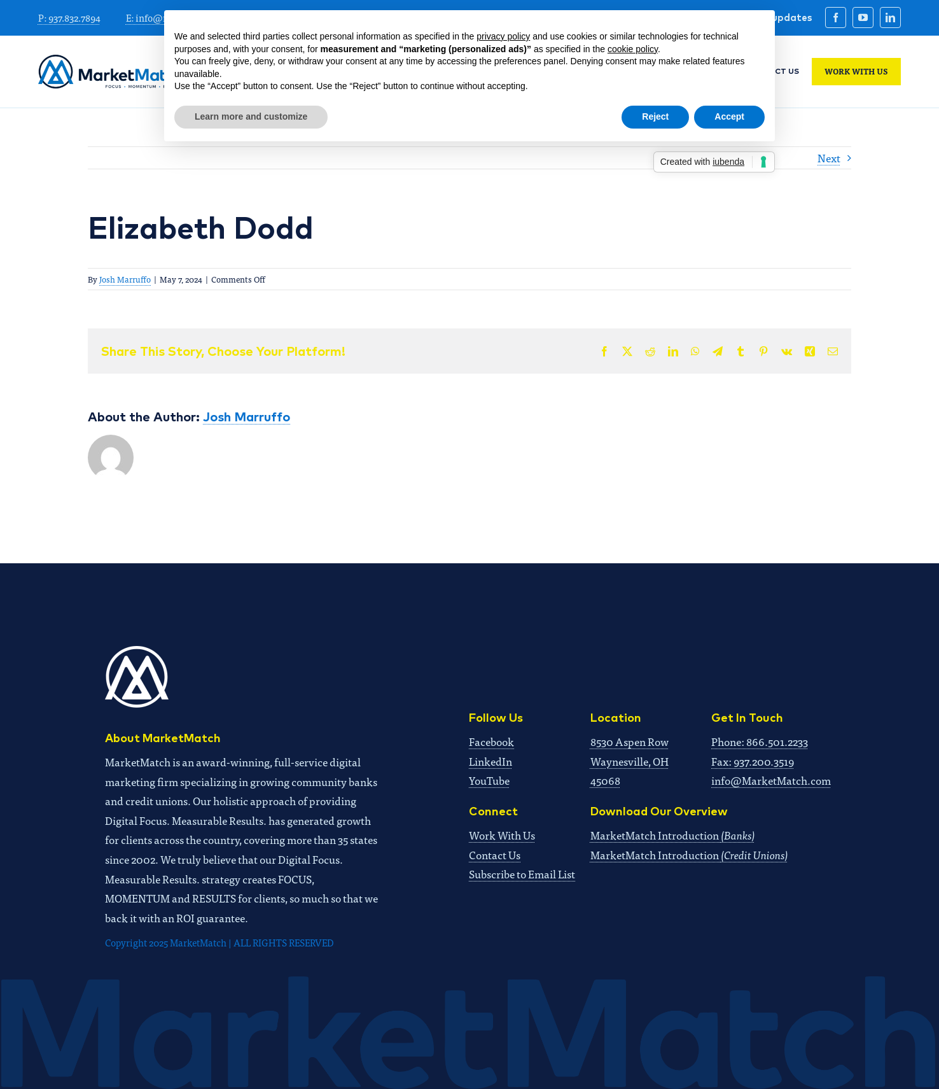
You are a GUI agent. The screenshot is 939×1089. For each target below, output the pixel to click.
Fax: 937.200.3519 (752, 760)
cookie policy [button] (633, 49)
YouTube (489, 780)
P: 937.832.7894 (69, 17)
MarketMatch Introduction (672, 834)
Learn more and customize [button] (251, 116)
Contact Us (494, 854)
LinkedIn (490, 760)
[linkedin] (890, 17)
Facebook (491, 741)
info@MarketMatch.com (771, 780)
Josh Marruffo (125, 279)
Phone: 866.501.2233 (759, 741)
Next (828, 157)
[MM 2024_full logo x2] (110, 60)
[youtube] (862, 17)
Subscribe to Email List (522, 873)
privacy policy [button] (503, 36)
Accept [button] (729, 116)
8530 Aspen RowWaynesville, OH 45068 (629, 761)
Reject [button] (655, 116)
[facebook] (835, 17)
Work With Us (502, 834)
